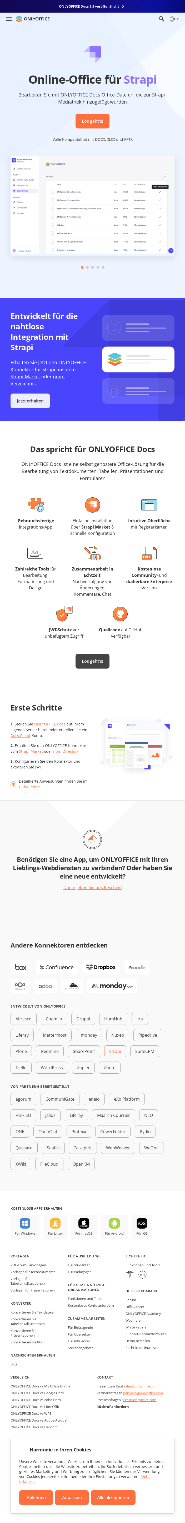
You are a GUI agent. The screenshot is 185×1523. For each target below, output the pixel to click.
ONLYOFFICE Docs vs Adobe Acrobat (39, 1420)
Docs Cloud (20, 735)
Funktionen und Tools (85, 1298)
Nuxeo (117, 1035)
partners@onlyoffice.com (143, 1393)
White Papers (136, 1327)
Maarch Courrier (113, 1115)
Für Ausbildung (83, 1256)
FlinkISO (23, 1115)
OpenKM (81, 1164)
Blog (14, 1364)
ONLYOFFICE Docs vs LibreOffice (36, 1406)
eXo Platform (127, 1099)
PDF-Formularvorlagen (28, 1265)
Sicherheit (136, 1256)
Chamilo (54, 1019)
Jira (140, 1019)
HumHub (113, 1019)
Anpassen (72, 1497)
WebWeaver (118, 1148)
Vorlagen (20, 1256)
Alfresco (24, 1019)
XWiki (21, 1164)
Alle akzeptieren (113, 1497)
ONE (20, 1131)
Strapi (115, 1051)
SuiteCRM (144, 1051)
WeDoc (151, 1148)
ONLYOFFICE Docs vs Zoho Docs (36, 1399)
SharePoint (84, 1051)
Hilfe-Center (29, 786)
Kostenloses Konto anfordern (91, 1305)
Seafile (53, 1148)
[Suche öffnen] (161, 19)
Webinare (133, 1320)
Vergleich (20, 1377)
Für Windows (25, 1233)
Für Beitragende (80, 1327)
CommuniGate (60, 1099)
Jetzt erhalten (30, 401)
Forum (131, 1300)
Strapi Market (25, 376)
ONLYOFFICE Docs (50, 724)
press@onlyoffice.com (139, 1399)
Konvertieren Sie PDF (27, 1342)
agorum (23, 1099)
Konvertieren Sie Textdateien (33, 1312)
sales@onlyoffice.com (141, 1386)
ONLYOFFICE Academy (143, 1313)
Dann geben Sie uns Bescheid (92, 887)
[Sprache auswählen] (174, 19)
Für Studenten (79, 1265)
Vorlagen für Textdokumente (33, 1271)
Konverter (21, 1303)
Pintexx (79, 1131)
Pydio (145, 1131)
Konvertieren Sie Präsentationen (23, 1333)
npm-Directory (65, 751)
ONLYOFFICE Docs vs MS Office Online (40, 1386)
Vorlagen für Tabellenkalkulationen (28, 1281)
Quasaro (24, 1148)
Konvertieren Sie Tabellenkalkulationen (28, 1321)
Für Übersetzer (79, 1334)
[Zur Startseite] (32, 19)
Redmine (50, 1051)
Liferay (22, 1035)
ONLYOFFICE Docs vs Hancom (34, 1427)
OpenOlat (47, 1131)
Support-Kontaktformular (146, 1334)
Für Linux (55, 1233)
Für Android (114, 1233)
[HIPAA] (130, 1275)
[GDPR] (142, 1275)
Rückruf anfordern (113, 1406)
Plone (21, 1051)
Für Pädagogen (80, 1271)
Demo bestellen (138, 1340)
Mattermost (55, 1035)
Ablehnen (36, 1497)
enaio (94, 1099)
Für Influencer (79, 1341)
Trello (21, 1067)
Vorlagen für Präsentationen (33, 1290)
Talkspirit (83, 1148)
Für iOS (142, 1233)
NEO (148, 1115)
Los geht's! (92, 121)
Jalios (50, 1115)
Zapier (83, 1067)
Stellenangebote (80, 1348)
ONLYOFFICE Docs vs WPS (31, 1413)
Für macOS (83, 1233)
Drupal (83, 1019)
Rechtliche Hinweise (141, 1347)
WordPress (52, 1067)
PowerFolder (113, 1131)
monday (89, 1035)
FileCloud (49, 1164)
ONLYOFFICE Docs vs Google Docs (37, 1393)
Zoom (110, 1067)
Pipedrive (147, 1035)
